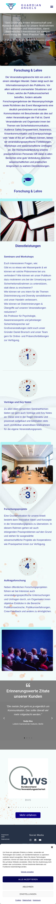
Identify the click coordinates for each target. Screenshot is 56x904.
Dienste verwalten (27, 872)
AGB (2, 837)
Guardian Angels (31, 6)
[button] (52, 847)
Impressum (37, 900)
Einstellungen (28, 894)
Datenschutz (26, 900)
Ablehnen (28, 887)
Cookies (18, 900)
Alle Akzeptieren (28, 879)
